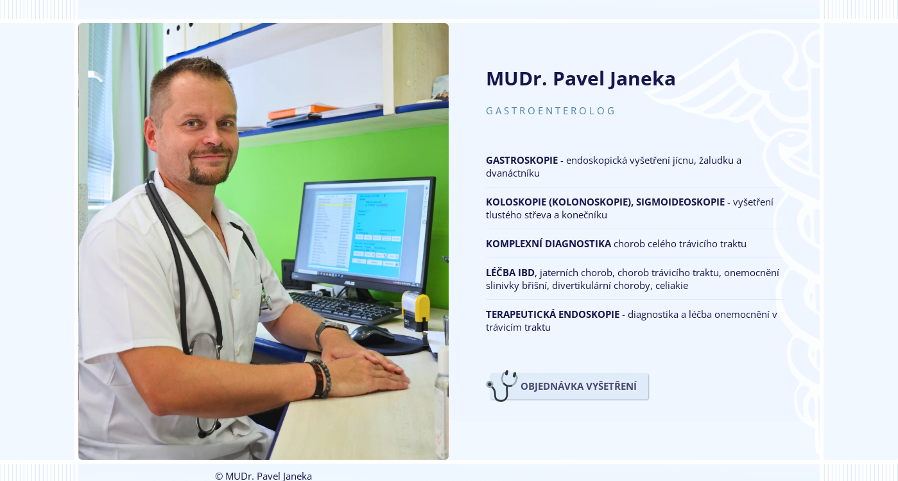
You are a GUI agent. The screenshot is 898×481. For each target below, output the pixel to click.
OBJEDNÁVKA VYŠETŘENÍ (579, 386)
